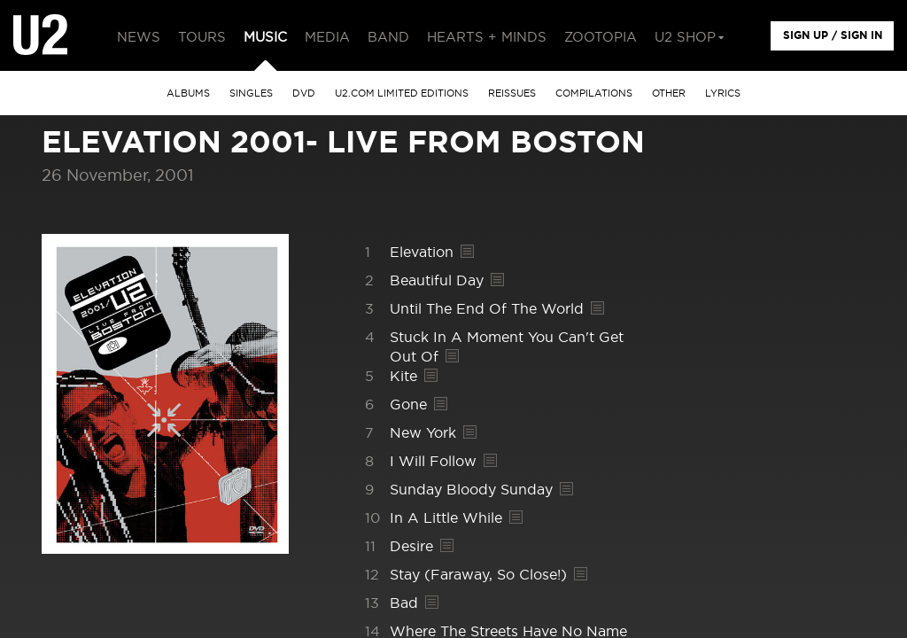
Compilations (593, 93)
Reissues (512, 93)
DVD (303, 93)
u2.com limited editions (402, 93)
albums (188, 93)
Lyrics (722, 93)
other (669, 93)
